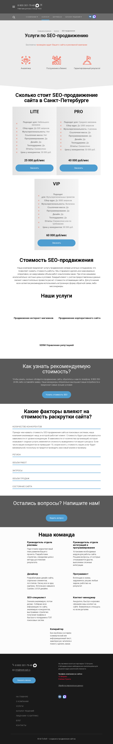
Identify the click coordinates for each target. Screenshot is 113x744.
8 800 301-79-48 (26, 5)
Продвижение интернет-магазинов (33, 318)
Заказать (34, 168)
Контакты (21, 725)
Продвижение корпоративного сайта (79, 318)
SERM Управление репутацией (56, 345)
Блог (18, 721)
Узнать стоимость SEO (56, 394)
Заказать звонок (24, 680)
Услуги (19, 706)
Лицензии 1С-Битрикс (27, 716)
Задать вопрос (56, 518)
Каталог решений (25, 711)
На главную (22, 697)
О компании (22, 701)
